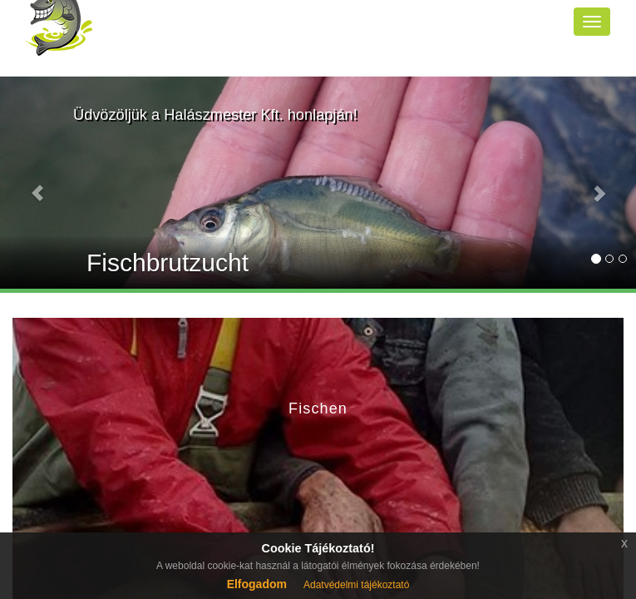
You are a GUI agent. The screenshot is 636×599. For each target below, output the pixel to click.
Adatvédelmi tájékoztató (356, 585)
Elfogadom (257, 584)
